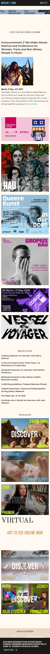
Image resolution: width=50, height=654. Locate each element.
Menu (44, 3)
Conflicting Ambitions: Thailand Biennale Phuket (24, 384)
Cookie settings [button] (9, 650)
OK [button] (16, 650)
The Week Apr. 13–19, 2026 (13, 396)
